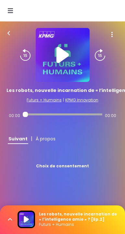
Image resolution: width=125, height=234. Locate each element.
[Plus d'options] (112, 34)
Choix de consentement (62, 166)
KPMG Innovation (81, 100)
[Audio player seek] (62, 114)
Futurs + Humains (44, 100)
